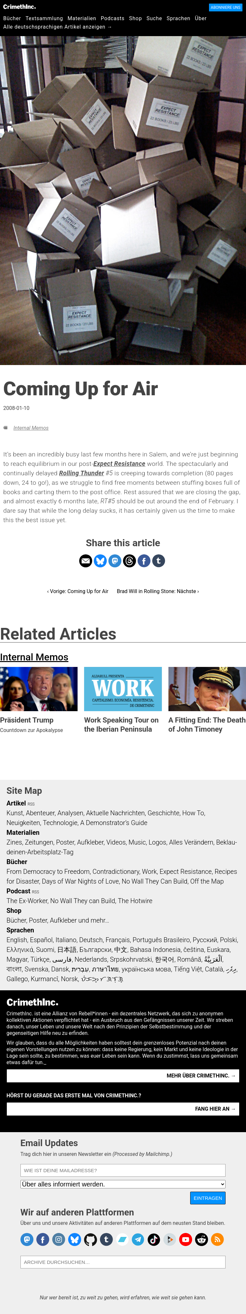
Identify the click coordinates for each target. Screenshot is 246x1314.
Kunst (14, 813)
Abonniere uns (225, 7)
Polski (228, 940)
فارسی (62, 959)
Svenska (36, 969)
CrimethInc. (19, 6)
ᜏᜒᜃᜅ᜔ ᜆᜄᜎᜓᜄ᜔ (102, 979)
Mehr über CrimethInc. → (201, 1076)
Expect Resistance (186, 871)
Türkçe (39, 959)
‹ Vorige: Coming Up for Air (77, 591)
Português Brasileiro (161, 940)
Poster (65, 842)
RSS (31, 804)
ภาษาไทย (105, 969)
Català (214, 969)
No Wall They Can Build (155, 881)
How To (193, 813)
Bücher (12, 18)
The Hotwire (135, 901)
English (16, 940)
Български (96, 950)
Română (189, 959)
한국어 (164, 959)
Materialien (82, 18)
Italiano (65, 940)
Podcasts (113, 18)
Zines (14, 842)
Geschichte (163, 813)
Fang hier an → (215, 1109)
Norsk (69, 979)
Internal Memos (30, 428)
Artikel (16, 803)
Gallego (17, 979)
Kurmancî (44, 979)
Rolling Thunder (81, 473)
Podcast (18, 891)
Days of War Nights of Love (80, 881)
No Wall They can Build (82, 901)
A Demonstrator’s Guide (113, 823)
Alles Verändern (191, 842)
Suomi (45, 950)
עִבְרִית (80, 969)
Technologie (60, 823)
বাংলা (14, 969)
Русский (205, 940)
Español (41, 940)
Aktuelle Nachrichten (115, 813)
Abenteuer (40, 813)
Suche (154, 18)
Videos (116, 842)
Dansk (60, 969)
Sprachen (178, 18)
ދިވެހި (231, 969)
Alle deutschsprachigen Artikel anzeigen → (58, 27)
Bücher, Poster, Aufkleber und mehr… (57, 920)
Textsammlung (44, 18)
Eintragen (208, 1198)
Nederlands (91, 959)
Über (201, 18)
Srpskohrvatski (131, 959)
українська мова (146, 969)
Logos (157, 842)
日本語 (67, 950)
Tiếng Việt (188, 969)
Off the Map (207, 881)
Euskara (218, 950)
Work (149, 871)
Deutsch (91, 940)
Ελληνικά (19, 950)
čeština (193, 950)
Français (117, 940)
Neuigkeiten (23, 823)
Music (137, 842)
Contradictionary (115, 871)
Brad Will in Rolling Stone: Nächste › (158, 591)
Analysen (70, 813)
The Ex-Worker (26, 901)
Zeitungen (39, 842)
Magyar (17, 959)
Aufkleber (90, 842)
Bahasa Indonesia (155, 950)
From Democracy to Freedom (48, 871)
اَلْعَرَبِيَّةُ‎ (213, 959)
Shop (135, 18)
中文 (120, 950)
